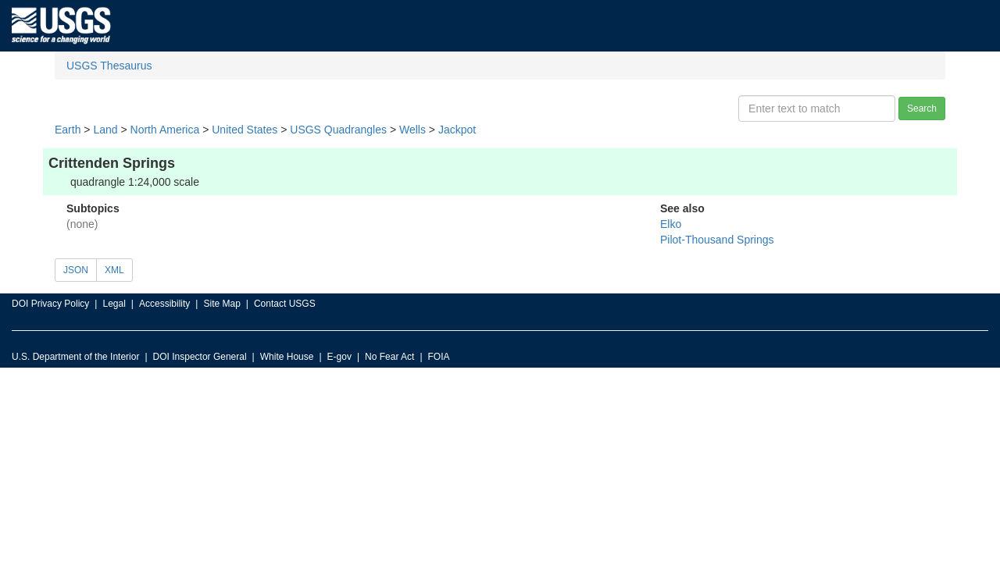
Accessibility (164, 303)
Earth (67, 129)
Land (105, 129)
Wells (412, 129)
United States (244, 129)
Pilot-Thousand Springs (717, 239)
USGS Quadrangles (338, 129)
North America (165, 129)
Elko (670, 224)
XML (114, 270)
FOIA (439, 356)
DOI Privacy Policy (50, 303)
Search (922, 108)
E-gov (339, 356)
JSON (75, 270)
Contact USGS (285, 303)
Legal (113, 303)
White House (287, 356)
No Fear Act (389, 356)
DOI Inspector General (200, 356)
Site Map (221, 303)
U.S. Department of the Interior (75, 356)
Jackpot (457, 129)
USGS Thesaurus (109, 65)
